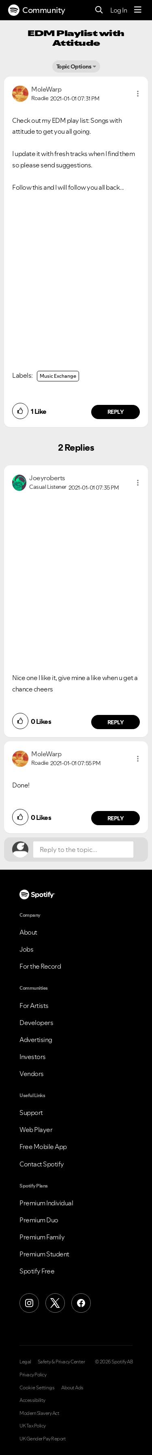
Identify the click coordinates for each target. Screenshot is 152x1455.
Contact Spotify (41, 1164)
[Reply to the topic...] (83, 849)
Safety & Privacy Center (61, 1362)
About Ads (72, 1387)
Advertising (35, 1039)
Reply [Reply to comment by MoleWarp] (115, 412)
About (28, 932)
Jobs (26, 949)
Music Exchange (58, 375)
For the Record (40, 966)
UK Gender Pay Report (42, 1439)
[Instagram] (29, 1303)
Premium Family (41, 1236)
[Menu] (138, 10)
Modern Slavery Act (39, 1413)
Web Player (35, 1129)
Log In (118, 10)
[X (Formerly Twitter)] (55, 1303)
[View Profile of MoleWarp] (46, 89)
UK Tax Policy (32, 1426)
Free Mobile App (43, 1146)
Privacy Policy (32, 1375)
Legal (25, 1362)
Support (31, 1112)
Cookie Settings (37, 1387)
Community (36, 10)
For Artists (34, 1005)
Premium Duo (38, 1219)
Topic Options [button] (74, 66)
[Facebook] (81, 1303)
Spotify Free (36, 1271)
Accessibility (32, 1400)
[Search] (99, 10)
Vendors (31, 1073)
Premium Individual (46, 1202)
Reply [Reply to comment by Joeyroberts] (115, 722)
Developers (36, 1022)
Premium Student (44, 1254)
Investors (32, 1056)
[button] (138, 94)
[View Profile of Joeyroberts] (47, 477)
